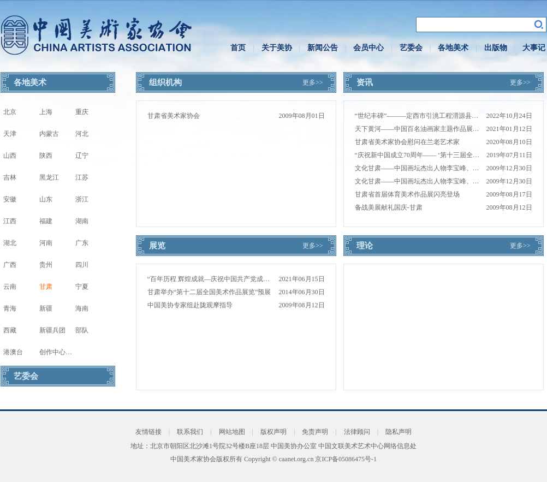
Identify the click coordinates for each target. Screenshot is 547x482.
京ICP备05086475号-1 (346, 459)
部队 (81, 330)
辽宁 (81, 155)
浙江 (81, 199)
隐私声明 (398, 432)
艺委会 (411, 48)
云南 (9, 286)
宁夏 (81, 286)
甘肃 (45, 286)
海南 (81, 308)
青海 (9, 308)
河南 (45, 243)
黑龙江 (49, 177)
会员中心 (368, 48)
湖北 (9, 243)
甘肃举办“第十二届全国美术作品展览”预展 (209, 292)
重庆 (81, 112)
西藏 (9, 330)
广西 (9, 265)
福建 (45, 221)
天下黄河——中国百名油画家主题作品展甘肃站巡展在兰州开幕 (446, 129)
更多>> (312, 82)
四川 (81, 265)
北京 (9, 112)
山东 (45, 199)
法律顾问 (357, 432)
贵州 (45, 265)
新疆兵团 (52, 330)
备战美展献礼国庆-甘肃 (389, 207)
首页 (238, 48)
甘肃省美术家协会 (173, 116)
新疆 (45, 308)
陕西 (45, 155)
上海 (45, 112)
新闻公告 (322, 48)
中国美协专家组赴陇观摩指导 (190, 305)
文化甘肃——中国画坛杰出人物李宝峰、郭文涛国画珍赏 (437, 168)
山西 (9, 155)
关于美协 (276, 48)
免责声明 (315, 432)
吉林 (9, 177)
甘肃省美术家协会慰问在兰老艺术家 (407, 142)
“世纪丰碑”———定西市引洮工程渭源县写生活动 (426, 116)
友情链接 (148, 432)
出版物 (495, 48)
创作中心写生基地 (65, 352)
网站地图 (232, 432)
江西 (9, 221)
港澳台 (13, 352)
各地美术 (453, 48)
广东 (81, 243)
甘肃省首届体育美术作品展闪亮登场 (407, 194)
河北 (81, 134)
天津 (9, 134)
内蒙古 (49, 134)
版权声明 (273, 432)
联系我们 (190, 432)
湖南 (81, 221)
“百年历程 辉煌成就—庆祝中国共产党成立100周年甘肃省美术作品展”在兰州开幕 (264, 279)
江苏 (81, 177)
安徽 (9, 199)
